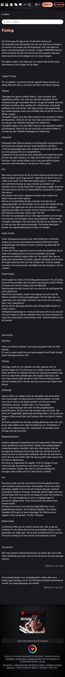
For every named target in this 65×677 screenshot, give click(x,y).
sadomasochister (35, 659)
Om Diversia (34, 665)
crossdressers (21, 659)
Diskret (34, 668)
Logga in (47, 4)
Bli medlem (59, 4)
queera (53, 659)
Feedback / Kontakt (53, 665)
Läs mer (42, 661)
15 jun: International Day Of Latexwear (32, 641)
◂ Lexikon (5, 14)
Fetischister (10, 659)
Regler (42, 665)
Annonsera (10, 668)
